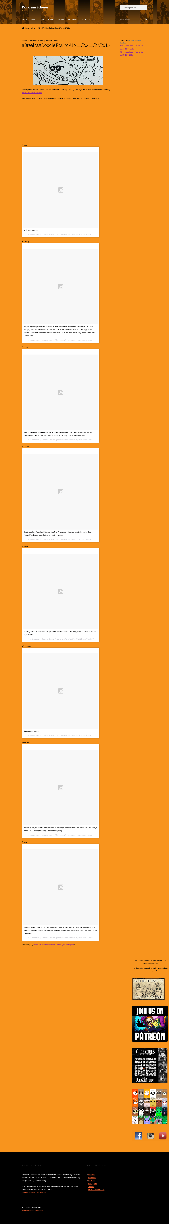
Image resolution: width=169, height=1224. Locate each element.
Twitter (91, 1186)
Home (24, 19)
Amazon (91, 1174)
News (33, 19)
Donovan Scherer (35, 7)
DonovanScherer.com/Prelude (34, 1192)
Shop (42, 19)
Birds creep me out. (31, 230)
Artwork (51, 19)
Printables (72, 19)
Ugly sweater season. (31, 731)
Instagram (92, 1183)
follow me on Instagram (32, 92)
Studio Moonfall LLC (96, 1190)
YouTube (91, 1180)
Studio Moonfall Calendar (147, 968)
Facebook (92, 1177)
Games (61, 19)
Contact (84, 19)
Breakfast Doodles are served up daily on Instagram (53, 944)
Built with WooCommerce (32, 1210)
